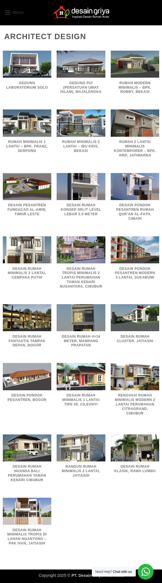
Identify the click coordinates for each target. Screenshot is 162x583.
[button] (14, 12)
